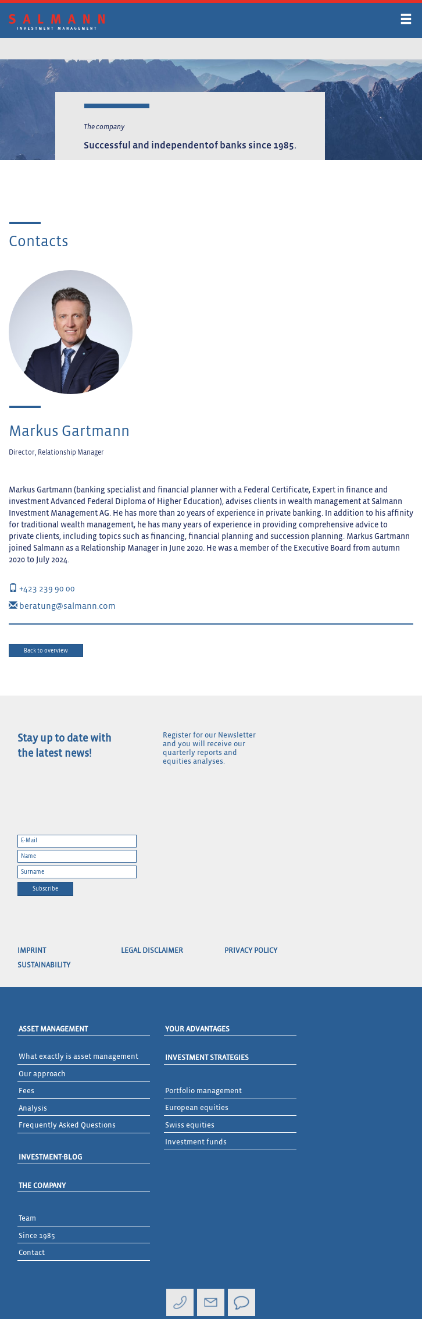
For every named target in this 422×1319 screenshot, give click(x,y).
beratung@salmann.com (62, 606)
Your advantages (197, 1029)
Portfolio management (203, 1091)
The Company (42, 1186)
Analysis (33, 1108)
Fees (26, 1091)
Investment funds (196, 1142)
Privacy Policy (250, 951)
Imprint (31, 951)
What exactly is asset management (78, 1057)
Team (27, 1218)
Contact (32, 1253)
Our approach (42, 1074)
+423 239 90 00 (42, 588)
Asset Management (53, 1029)
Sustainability (43, 965)
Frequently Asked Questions (67, 1125)
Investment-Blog (50, 1157)
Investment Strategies (207, 1058)
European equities (196, 1108)
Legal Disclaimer (152, 951)
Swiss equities (189, 1125)
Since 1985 (37, 1236)
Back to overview (46, 651)
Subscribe (45, 889)
